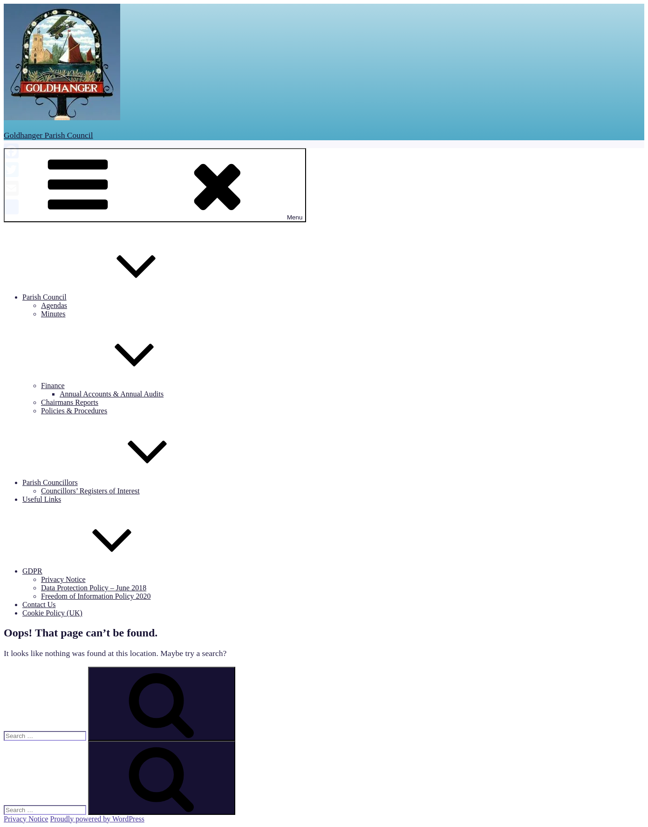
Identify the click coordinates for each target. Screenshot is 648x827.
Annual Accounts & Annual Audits (112, 394)
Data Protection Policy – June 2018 (93, 588)
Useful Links (41, 499)
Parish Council (114, 297)
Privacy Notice (63, 579)
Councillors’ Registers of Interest (90, 491)
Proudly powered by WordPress (97, 819)
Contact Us (39, 604)
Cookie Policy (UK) (52, 613)
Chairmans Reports (69, 402)
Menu (154, 185)
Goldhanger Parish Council (48, 135)
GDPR (102, 571)
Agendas (54, 305)
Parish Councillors (120, 482)
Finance (123, 386)
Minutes (53, 314)
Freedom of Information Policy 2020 (96, 596)
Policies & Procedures (74, 411)
